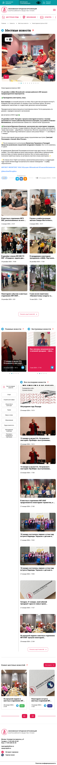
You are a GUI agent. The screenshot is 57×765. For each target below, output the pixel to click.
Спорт (9, 394)
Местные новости (23, 23)
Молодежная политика (9, 430)
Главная (3, 23)
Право (9, 410)
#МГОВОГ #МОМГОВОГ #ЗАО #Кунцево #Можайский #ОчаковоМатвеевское (28, 167)
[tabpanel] (28, 57)
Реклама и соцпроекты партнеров (9, 435)
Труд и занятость (9, 425)
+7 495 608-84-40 (10, 743)
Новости (12, 23)
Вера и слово (9, 415)
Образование (9, 420)
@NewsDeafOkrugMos (9, 171)
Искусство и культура (9, 404)
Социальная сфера (9, 399)
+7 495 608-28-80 (13, 741)
